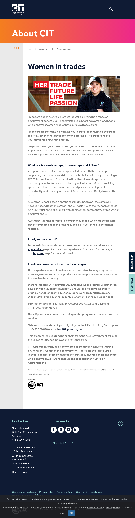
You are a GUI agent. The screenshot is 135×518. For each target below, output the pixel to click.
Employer (39, 253)
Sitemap (39, 494)
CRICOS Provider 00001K (45, 509)
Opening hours (20, 471)
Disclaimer (96, 491)
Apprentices (36, 249)
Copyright (81, 491)
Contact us (20, 421)
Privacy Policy (46, 491)
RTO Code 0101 (64, 509)
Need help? (63, 442)
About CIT (45, 49)
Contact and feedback (24, 491)
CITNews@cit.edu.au (23, 466)
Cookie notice (64, 491)
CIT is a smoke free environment (22, 457)
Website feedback (22, 494)
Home (31, 48)
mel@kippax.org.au (71, 328)
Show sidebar (16, 48)
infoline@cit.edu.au (22, 450)
